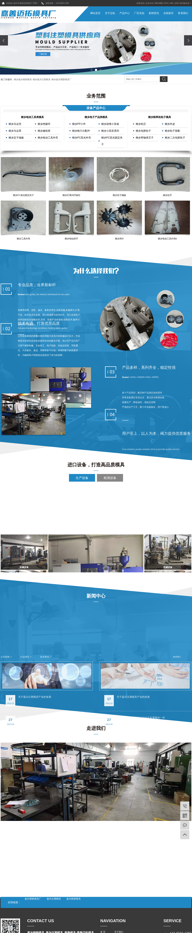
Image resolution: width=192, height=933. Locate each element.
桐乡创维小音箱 (110, 125)
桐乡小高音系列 (110, 132)
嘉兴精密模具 (73, 898)
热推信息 (140, 3)
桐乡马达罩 (15, 132)
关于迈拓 (110, 13)
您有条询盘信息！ (183, 3)
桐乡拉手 (167, 196)
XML (171, 3)
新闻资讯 (154, 13)
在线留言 (168, 13)
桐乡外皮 (170, 125)
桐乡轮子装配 (172, 132)
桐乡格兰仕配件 (81, 132)
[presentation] (4, 40)
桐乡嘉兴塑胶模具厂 (61, 79)
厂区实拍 (139, 13)
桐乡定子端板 (16, 139)
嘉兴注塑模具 (54, 898)
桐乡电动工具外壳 (48, 139)
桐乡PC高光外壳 (81, 139)
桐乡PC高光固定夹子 (112, 142)
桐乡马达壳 (15, 125)
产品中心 (125, 13)
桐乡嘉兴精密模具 (23, 79)
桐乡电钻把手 (71, 240)
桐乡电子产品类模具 (96, 118)
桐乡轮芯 (141, 125)
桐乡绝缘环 (44, 125)
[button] (91, 70)
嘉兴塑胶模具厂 (33, 898)
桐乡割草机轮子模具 (159, 118)
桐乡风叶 (119, 240)
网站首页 (95, 13)
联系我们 (183, 13)
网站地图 (159, 3)
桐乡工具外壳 (23, 240)
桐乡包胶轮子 (143, 132)
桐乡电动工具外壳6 (167, 240)
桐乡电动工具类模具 (32, 118)
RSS (166, 3)
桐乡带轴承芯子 (145, 139)
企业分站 (149, 3)
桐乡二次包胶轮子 (175, 139)
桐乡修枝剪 (44, 132)
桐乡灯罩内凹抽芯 (71, 196)
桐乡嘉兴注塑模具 (42, 79)
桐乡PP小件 (79, 125)
